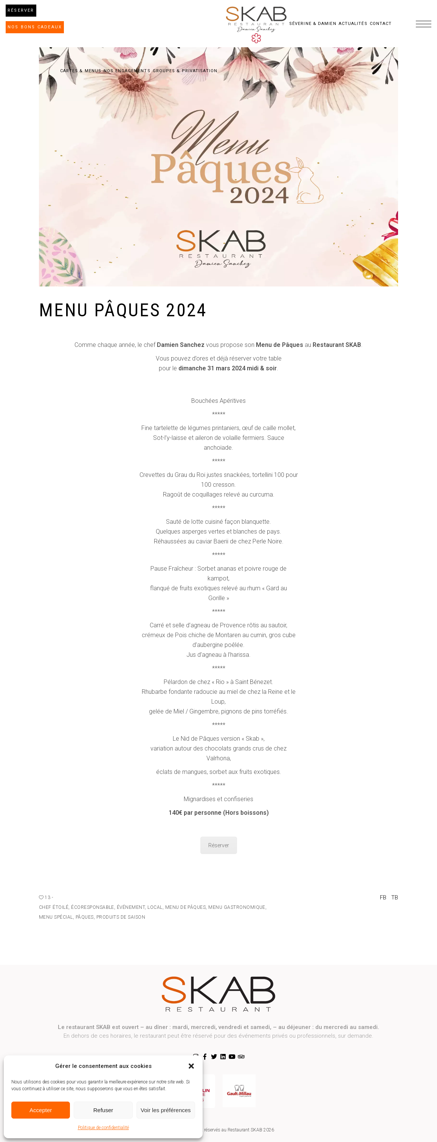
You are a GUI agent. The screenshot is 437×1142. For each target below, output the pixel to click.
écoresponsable (92, 907)
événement (131, 907)
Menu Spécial (56, 917)
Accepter (40, 1110)
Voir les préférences (166, 1110)
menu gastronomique (236, 907)
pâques (85, 917)
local (154, 907)
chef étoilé (53, 907)
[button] (191, 1066)
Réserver (218, 845)
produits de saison (121, 917)
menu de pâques (185, 907)
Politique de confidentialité (103, 1127)
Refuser (103, 1110)
